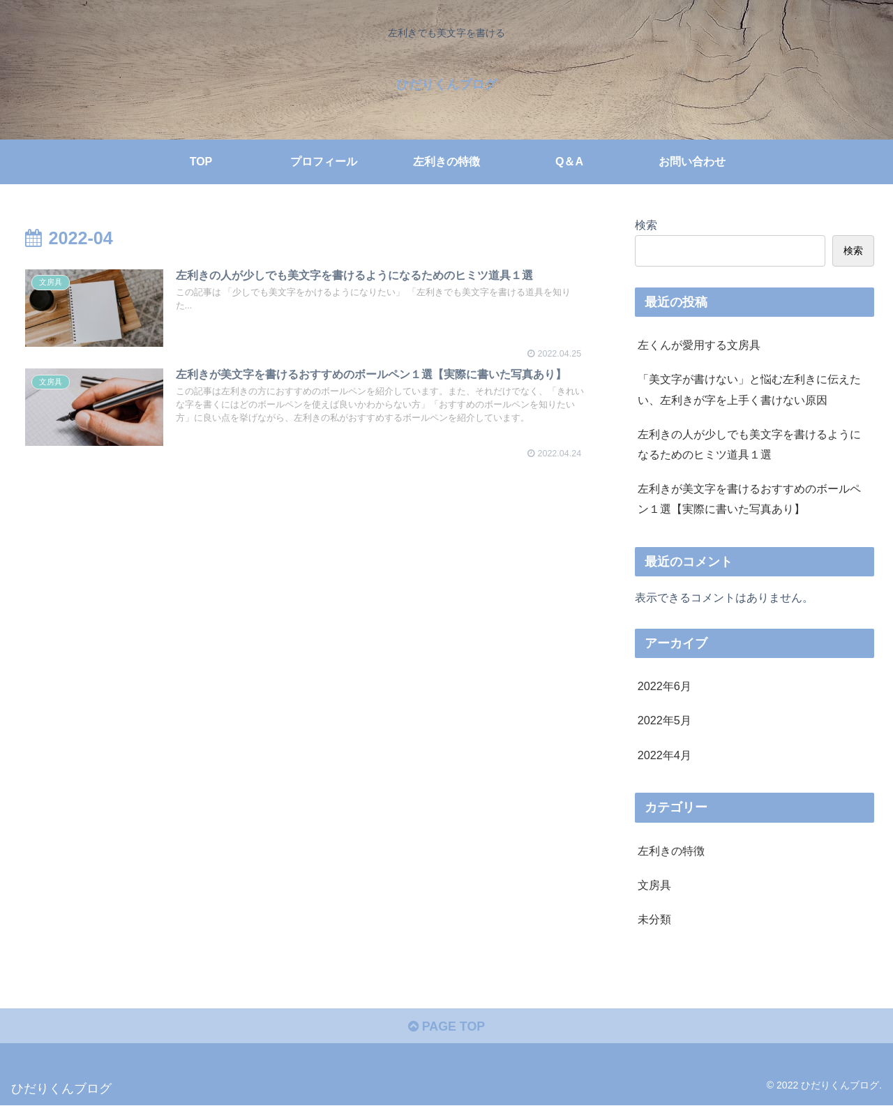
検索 (646, 224)
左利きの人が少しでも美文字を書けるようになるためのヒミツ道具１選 (749, 444)
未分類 (654, 919)
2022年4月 (664, 755)
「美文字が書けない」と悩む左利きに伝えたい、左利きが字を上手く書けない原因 (749, 389)
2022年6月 (664, 686)
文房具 (654, 885)
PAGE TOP (446, 1027)
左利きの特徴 (671, 850)
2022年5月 (664, 720)
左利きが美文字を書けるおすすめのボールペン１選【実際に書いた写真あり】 (749, 498)
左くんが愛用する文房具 (699, 344)
